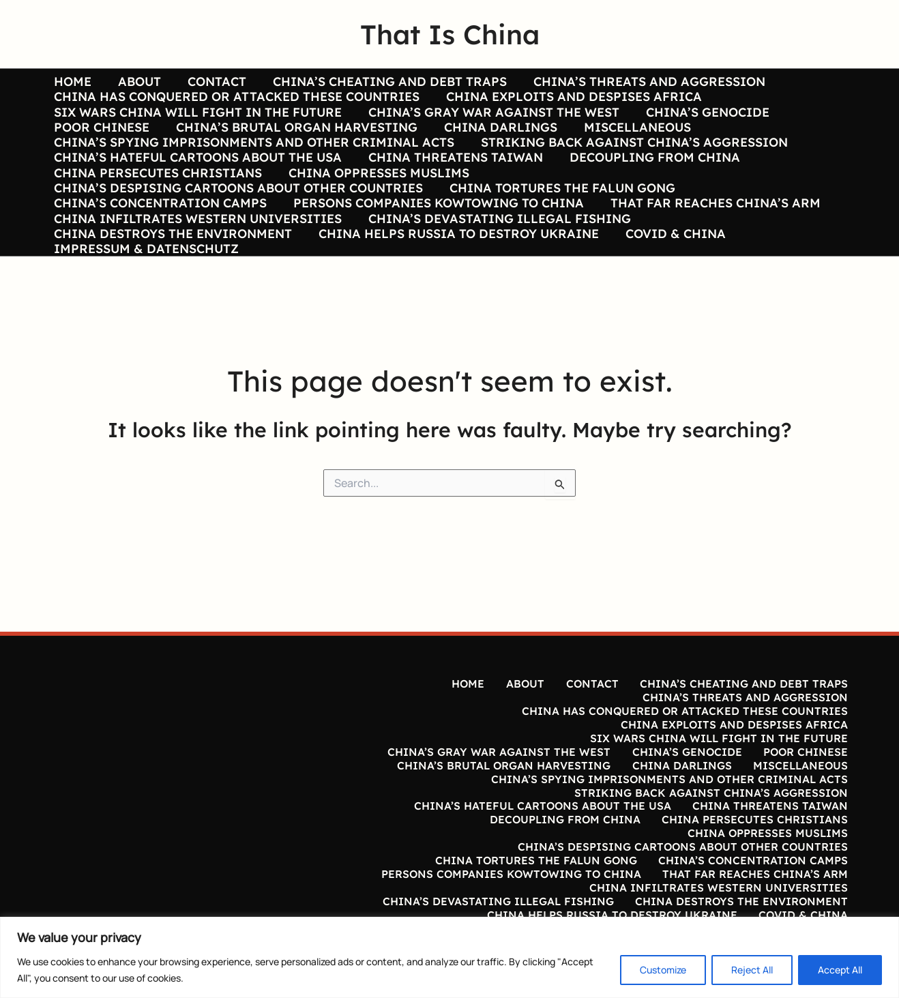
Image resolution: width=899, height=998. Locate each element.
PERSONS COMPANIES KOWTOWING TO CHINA (435, 244)
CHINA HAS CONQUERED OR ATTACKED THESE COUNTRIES (235, 102)
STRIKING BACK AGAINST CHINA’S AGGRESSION (630, 163)
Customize (663, 969)
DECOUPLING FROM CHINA (649, 183)
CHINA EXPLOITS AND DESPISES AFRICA (570, 102)
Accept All (840, 969)
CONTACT (211, 81)
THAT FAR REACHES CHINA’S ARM (710, 244)
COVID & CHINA (670, 285)
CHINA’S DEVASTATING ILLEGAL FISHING (496, 264)
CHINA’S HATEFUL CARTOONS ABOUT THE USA (196, 183)
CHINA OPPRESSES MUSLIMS (375, 203)
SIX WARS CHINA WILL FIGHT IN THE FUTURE (196, 122)
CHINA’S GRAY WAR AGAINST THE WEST (490, 122)
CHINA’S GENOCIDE (702, 122)
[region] (449, 957)
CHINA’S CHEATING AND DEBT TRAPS (382, 81)
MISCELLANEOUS (629, 142)
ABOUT (136, 81)
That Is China (450, 34)
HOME (71, 81)
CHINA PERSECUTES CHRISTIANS (157, 203)
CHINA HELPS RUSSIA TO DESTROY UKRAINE (455, 285)
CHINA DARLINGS (495, 142)
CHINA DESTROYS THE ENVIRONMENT (172, 285)
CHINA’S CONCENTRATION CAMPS (159, 244)
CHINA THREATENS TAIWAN (452, 183)
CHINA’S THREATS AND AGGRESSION (640, 81)
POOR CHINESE (100, 142)
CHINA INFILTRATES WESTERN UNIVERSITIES (196, 264)
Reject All (752, 969)
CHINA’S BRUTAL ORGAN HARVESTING (293, 142)
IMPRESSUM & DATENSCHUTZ (145, 305)
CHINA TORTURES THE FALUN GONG (559, 224)
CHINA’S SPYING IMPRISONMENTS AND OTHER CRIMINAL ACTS (253, 163)
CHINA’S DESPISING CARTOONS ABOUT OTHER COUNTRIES (237, 224)
